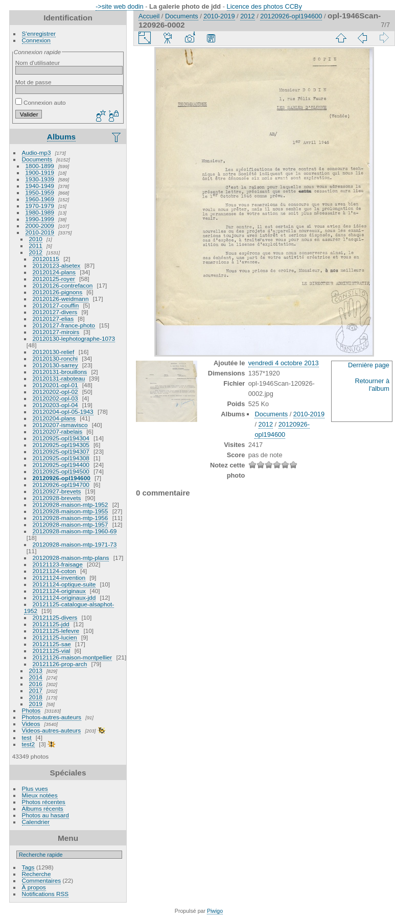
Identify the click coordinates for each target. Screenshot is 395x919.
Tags (28, 867)
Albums (61, 136)
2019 (35, 703)
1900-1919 (40, 172)
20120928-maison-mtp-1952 (70, 504)
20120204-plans (54, 418)
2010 (35, 238)
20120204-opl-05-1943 (63, 411)
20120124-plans (54, 272)
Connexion (36, 40)
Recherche (36, 873)
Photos (31, 710)
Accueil (148, 16)
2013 (35, 670)
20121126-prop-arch (60, 664)
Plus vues (35, 788)
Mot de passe (33, 82)
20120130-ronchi (55, 358)
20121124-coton (54, 571)
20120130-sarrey (55, 365)
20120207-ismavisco (60, 424)
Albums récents (42, 808)
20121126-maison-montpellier (72, 657)
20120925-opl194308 (61, 458)
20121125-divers (55, 617)
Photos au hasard (45, 815)
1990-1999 (40, 219)
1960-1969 (40, 199)
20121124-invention (59, 577)
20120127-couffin (56, 305)
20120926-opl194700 (61, 484)
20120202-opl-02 (55, 391)
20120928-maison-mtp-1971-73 (75, 544)
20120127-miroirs (56, 331)
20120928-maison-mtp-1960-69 (75, 531)
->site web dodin (120, 6)
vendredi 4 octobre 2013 (283, 363)
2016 (35, 683)
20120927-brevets (57, 491)
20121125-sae (52, 644)
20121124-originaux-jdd (64, 597)
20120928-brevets (57, 497)
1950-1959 (40, 192)
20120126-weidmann (61, 298)
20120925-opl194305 (61, 444)
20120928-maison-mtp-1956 (70, 517)
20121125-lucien (55, 637)
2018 (35, 697)
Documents (37, 159)
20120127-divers (55, 312)
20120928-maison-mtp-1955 (70, 511)
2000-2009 (40, 225)
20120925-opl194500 (61, 471)
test (27, 737)
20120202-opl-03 (55, 398)
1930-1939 (40, 179)
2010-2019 (40, 232)
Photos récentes (43, 801)
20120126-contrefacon (63, 285)
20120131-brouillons (60, 371)
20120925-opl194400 (61, 464)
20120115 (46, 258)
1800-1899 (40, 165)
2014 (35, 677)
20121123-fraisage (58, 564)
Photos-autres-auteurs (51, 717)
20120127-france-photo (64, 325)
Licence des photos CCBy (264, 6)
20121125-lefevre (56, 630)
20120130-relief (54, 351)
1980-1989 (40, 212)
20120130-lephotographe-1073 (74, 338)
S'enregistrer (39, 33)
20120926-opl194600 (61, 478)
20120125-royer (54, 278)
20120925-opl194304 (61, 438)
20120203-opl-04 (55, 405)
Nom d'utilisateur (37, 62)
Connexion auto (40, 102)
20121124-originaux (59, 590)
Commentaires (41, 880)
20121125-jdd (51, 624)
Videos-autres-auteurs (51, 730)
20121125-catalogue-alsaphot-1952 (69, 607)
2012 (35, 252)
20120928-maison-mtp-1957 (70, 524)
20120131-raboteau (59, 378)
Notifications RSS (45, 893)
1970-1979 (40, 205)
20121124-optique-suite (64, 584)
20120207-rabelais (57, 431)
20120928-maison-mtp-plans (71, 557)
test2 (28, 744)
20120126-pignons (57, 292)
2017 (35, 690)
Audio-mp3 (36, 152)
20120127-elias (53, 318)
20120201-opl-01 (55, 385)
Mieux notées (40, 795)
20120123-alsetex (57, 265)
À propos (34, 887)
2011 (35, 245)
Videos (31, 723)
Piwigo (215, 911)
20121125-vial (52, 650)
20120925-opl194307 (61, 451)
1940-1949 (40, 185)
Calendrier (36, 821)
